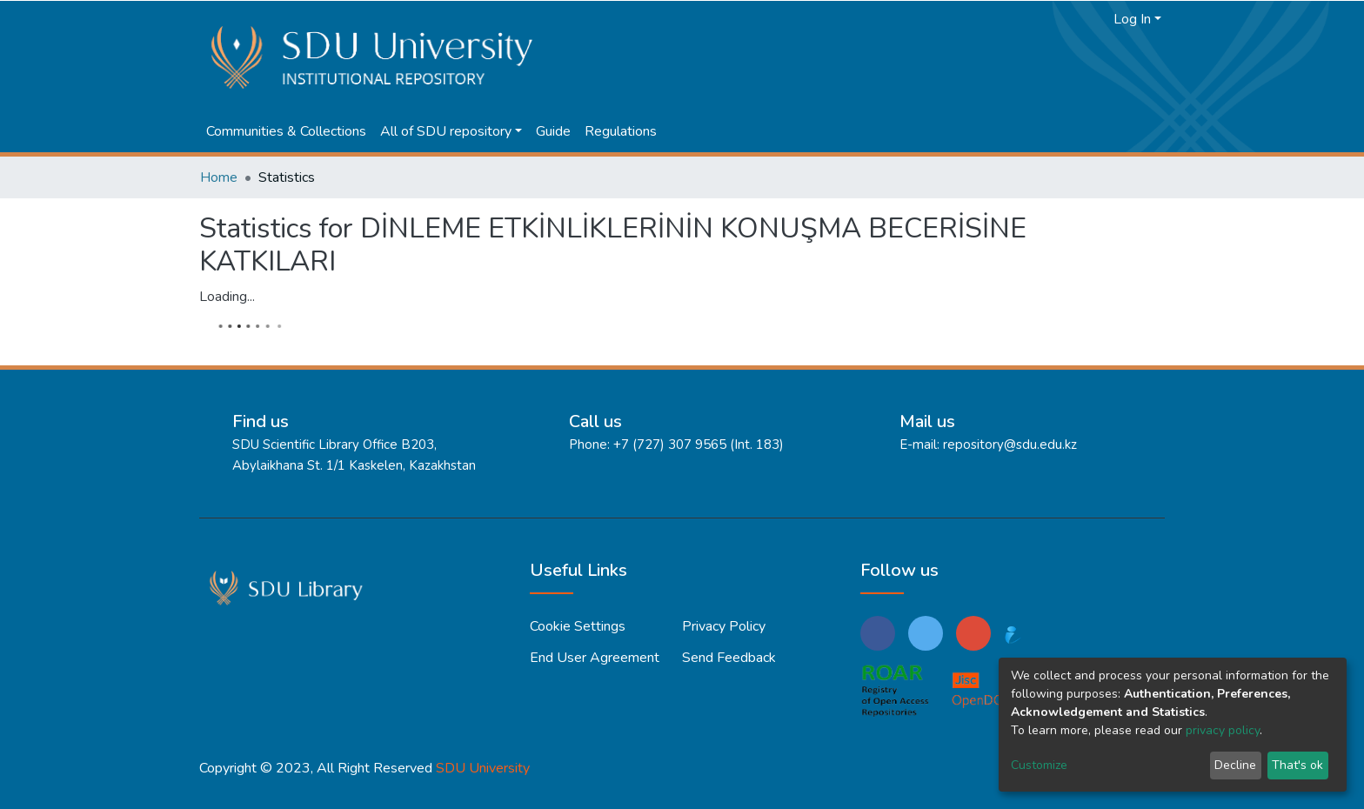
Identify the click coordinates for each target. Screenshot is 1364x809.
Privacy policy (724, 626)
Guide (553, 131)
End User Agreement (594, 657)
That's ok (1297, 765)
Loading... (227, 296)
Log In (1132, 19)
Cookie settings (577, 626)
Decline (1235, 765)
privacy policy (1223, 730)
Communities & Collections (286, 131)
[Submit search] (1069, 19)
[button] (1095, 19)
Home (218, 177)
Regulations (621, 131)
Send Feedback (729, 657)
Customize (1039, 765)
